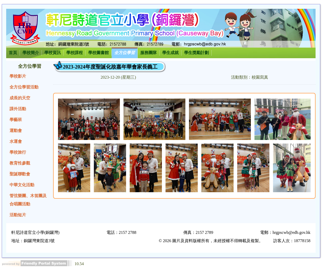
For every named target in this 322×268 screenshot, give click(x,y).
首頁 (13, 52)
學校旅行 (18, 152)
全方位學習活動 (24, 87)
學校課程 (74, 52)
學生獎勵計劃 (196, 52)
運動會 (16, 130)
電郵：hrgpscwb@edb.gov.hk (285, 232)
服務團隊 (148, 52)
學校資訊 (52, 52)
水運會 (16, 141)
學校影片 (18, 76)
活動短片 (18, 215)
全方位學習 (124, 52)
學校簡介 (30, 52)
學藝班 (16, 119)
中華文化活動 (22, 185)
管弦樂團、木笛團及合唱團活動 (28, 199)
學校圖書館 (98, 52)
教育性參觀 (20, 163)
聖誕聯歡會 (20, 174)
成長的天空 (20, 98)
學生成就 (170, 52)
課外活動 (18, 109)
